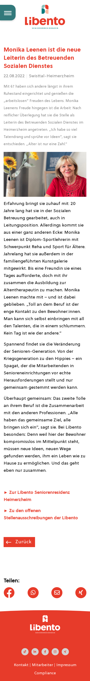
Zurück (22, 542)
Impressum (66, 665)
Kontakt (21, 665)
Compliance (45, 673)
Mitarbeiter (42, 665)
